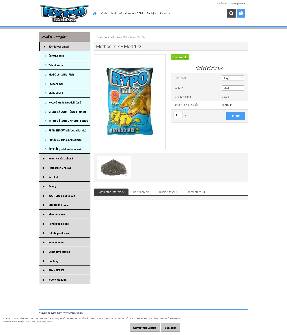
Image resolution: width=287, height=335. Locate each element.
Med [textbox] (226, 88)
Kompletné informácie (111, 192)
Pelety (52, 186)
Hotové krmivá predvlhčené (65, 102)
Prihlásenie (222, 3)
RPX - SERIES (56, 270)
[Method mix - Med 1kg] (129, 56)
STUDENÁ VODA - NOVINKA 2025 (68, 121)
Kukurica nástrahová (61, 158)
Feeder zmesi (56, 84)
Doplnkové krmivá (59, 252)
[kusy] (178, 115)
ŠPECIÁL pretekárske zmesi (65, 149)
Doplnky (53, 261)
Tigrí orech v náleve (60, 168)
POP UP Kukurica (58, 205)
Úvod (99, 37)
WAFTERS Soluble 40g (62, 196)
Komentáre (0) (196, 192)
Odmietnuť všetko (141, 327)
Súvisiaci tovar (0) (168, 192)
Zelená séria (56, 65)
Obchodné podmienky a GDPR (127, 13)
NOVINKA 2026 (58, 280)
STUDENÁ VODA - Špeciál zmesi (67, 112)
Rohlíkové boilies (59, 224)
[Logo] (64, 13)
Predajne (151, 13)
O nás (104, 13)
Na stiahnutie (141, 192)
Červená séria (56, 56)
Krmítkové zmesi (59, 46)
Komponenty (56, 242)
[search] (231, 13)
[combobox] (233, 77)
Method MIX (56, 93)
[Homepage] (94, 13)
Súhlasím (170, 327)
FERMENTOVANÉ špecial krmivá (68, 130)
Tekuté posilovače (59, 233)
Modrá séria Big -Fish (61, 74)
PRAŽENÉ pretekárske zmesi (65, 140)
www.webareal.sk (73, 313)
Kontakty (165, 13)
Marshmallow (57, 214)
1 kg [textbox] (225, 78)
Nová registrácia (237, 3)
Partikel (53, 177)
